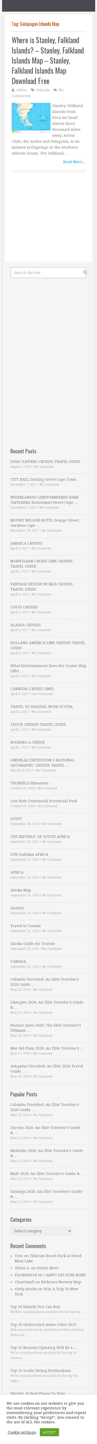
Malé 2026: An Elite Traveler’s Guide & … (47, 1174)
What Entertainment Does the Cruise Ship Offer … (48, 668)
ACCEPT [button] (49, 1432)
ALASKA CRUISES (25, 625)
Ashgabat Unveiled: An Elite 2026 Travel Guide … (46, 1068)
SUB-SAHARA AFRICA (29, 854)
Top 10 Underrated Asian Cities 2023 (43, 1325)
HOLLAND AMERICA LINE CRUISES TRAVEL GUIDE (47, 645)
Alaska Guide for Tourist (32, 944)
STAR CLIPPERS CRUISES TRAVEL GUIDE (45, 462)
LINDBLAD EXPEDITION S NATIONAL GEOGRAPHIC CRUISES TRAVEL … (42, 762)
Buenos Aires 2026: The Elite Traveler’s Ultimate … (45, 1028)
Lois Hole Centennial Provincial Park (43, 801)
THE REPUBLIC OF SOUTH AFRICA (40, 837)
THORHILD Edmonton (29, 783)
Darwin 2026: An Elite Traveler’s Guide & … (45, 1130)
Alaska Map (20, 890)
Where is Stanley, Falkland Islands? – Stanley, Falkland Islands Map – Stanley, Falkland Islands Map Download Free (48, 60)
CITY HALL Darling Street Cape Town (43, 479)
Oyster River (48, 1268)
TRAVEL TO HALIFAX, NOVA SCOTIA (41, 707)
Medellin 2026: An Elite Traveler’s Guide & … (46, 1153)
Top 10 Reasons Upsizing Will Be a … (43, 1348)
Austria (17, 908)
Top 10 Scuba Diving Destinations (40, 1371)
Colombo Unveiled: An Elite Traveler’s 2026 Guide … (44, 982)
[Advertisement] (48, 223)
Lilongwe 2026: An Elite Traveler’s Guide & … (47, 1005)
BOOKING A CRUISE (27, 742)
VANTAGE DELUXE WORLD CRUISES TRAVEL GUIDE (41, 586)
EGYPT (16, 819)
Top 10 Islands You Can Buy (35, 1307)
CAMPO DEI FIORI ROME (65, 1275)
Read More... (74, 162)
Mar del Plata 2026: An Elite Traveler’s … (47, 1048)
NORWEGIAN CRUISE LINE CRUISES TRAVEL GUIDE (41, 563)
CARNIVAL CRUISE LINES (32, 689)
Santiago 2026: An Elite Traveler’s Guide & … (46, 1194)
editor (21, 90)
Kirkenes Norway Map (61, 1282)
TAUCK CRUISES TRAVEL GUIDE (38, 724)
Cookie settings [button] (22, 1432)
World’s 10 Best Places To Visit (37, 1394)
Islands (43, 90)
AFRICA (17, 872)
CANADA (18, 961)
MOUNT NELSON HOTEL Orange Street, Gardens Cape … (45, 523)
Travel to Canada (25, 926)
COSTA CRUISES (24, 607)
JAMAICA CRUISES (26, 543)
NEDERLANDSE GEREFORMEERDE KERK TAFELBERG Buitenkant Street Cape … (44, 500)
